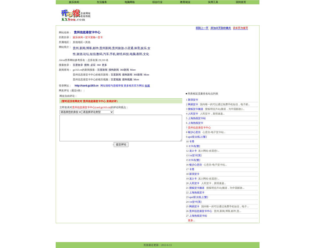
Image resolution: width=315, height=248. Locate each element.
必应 (88, 64)
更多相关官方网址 (129, 85)
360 (94, 64)
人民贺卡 (199, 113)
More (128, 69)
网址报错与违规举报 (107, 85)
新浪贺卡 (199, 99)
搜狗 (82, 64)
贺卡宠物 (86, 37)
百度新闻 (98, 69)
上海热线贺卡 (202, 122)
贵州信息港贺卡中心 (207, 211)
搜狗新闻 (109, 69)
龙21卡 (199, 150)
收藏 (142, 85)
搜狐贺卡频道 (202, 109)
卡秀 (198, 141)
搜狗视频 (123, 79)
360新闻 (120, 69)
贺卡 (95, 37)
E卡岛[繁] (201, 146)
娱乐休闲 (73, 37)
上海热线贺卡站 (203, 118)
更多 (100, 64)
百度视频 (111, 79)
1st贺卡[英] (202, 155)
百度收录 (73, 64)
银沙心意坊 (200, 132)
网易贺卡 (199, 104)
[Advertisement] (178, 14)
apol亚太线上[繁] (203, 136)
